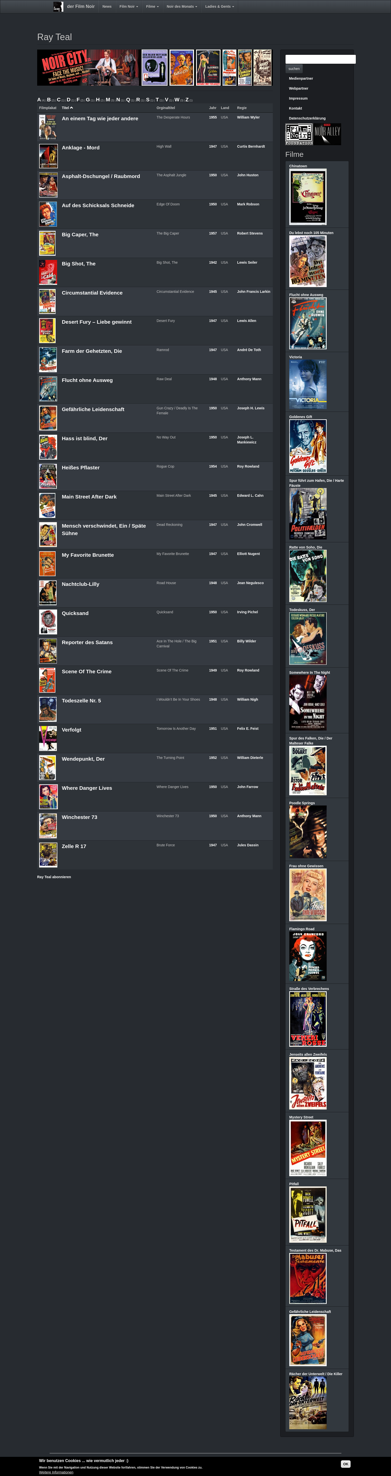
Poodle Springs (302, 803)
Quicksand (75, 613)
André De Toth (249, 350)
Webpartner (298, 88)
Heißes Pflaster (81, 467)
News (107, 6)
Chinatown (298, 166)
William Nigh (247, 699)
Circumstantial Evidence (92, 293)
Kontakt (295, 108)
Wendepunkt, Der (83, 759)
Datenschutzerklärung (307, 118)
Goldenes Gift (300, 417)
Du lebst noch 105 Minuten (311, 233)
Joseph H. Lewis (251, 408)
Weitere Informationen (56, 1472)
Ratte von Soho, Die (305, 547)
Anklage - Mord (81, 147)
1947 (213, 146)
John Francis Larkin (253, 292)
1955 (213, 117)
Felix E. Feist (248, 729)
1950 (213, 175)
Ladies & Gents (219, 6)
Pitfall (294, 1184)
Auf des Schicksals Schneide (98, 205)
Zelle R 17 (74, 846)
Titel (67, 108)
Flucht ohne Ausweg (87, 380)
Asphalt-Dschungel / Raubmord (101, 176)
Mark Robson (248, 204)
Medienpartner (301, 78)
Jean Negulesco (250, 583)
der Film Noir (81, 6)
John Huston (248, 175)
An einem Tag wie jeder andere (100, 118)
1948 (213, 379)
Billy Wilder (246, 641)
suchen (294, 69)
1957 (213, 233)
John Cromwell (249, 525)
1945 (213, 292)
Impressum (298, 98)
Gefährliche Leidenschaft (93, 409)
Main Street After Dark (89, 496)
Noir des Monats (182, 6)
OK (345, 1464)
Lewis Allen (246, 321)
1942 (213, 262)
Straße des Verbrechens (309, 989)
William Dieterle (250, 758)
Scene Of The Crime (87, 671)
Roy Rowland (248, 466)
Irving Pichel (247, 612)
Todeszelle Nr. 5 (81, 700)
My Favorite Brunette (88, 555)
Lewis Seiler (247, 262)
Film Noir (129, 6)
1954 (213, 466)
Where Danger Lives (87, 788)
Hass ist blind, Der (84, 438)
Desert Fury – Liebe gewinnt (97, 322)
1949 (213, 670)
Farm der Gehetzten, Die (92, 351)
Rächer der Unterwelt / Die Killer (315, 1374)
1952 (213, 758)
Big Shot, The (79, 263)
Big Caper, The (80, 234)
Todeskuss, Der (302, 610)
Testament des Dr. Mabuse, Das (315, 1250)
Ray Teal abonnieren (54, 877)
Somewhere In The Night (309, 673)
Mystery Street (301, 1117)
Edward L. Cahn (250, 495)
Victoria (295, 357)
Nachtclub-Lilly (80, 584)
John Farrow (247, 787)
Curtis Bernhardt (251, 146)
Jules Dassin (248, 845)
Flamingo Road (301, 929)
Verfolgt (71, 730)
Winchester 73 (79, 817)
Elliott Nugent (248, 554)
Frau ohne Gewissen (306, 866)
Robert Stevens (250, 233)
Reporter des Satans (87, 642)
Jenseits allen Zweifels (308, 1054)
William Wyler (248, 117)
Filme (152, 6)
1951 (213, 641)
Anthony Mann (249, 379)
